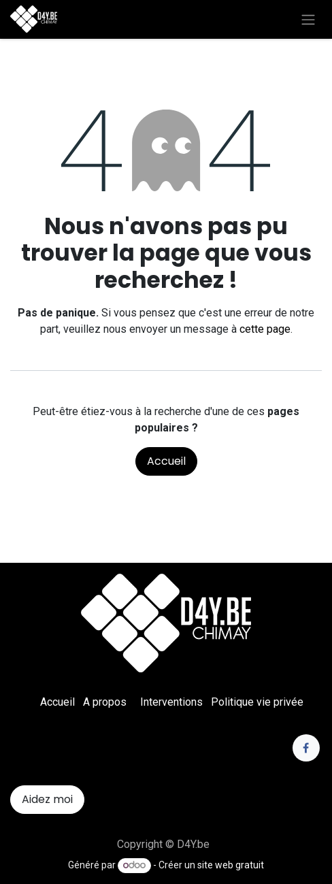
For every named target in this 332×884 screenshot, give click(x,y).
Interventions (171, 701)
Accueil (166, 461)
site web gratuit (230, 865)
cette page (264, 329)
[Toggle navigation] (308, 19)
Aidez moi (47, 799)
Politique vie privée (257, 701)
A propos (105, 701)
